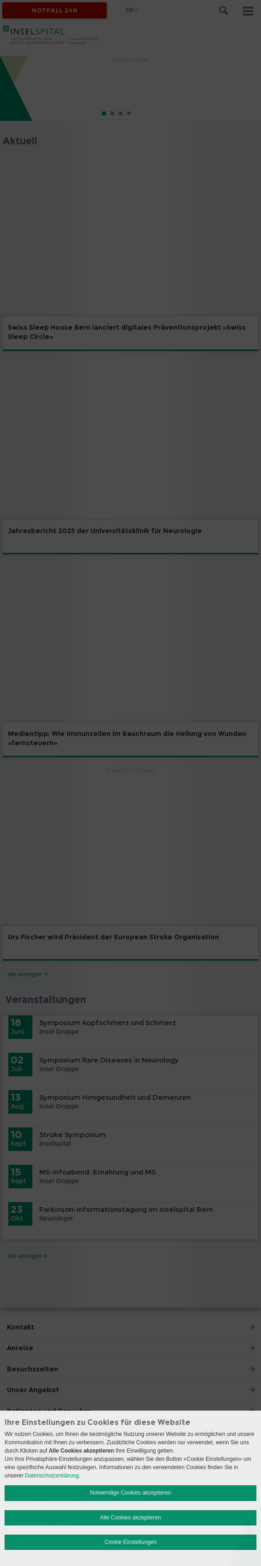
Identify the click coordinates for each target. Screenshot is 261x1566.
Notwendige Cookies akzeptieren (130, 1492)
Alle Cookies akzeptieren (130, 1517)
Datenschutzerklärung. (52, 1475)
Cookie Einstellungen (130, 1542)
